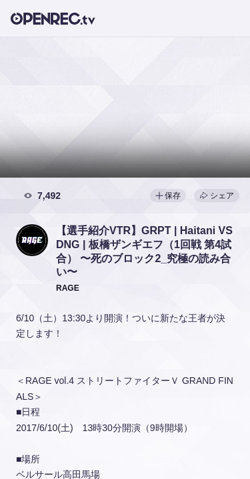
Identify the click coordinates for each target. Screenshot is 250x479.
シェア (216, 195)
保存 (168, 195)
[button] (32, 240)
